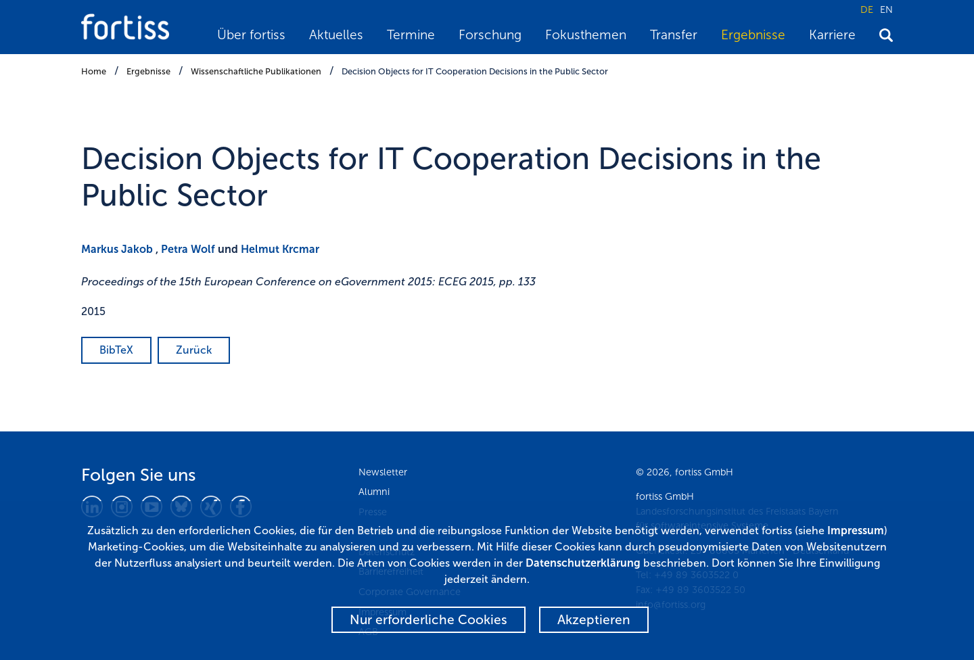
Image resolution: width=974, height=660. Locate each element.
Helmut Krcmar (280, 249)
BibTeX (116, 350)
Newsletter (382, 472)
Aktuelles (336, 35)
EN (886, 9)
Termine (411, 35)
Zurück (194, 350)
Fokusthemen (585, 35)
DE (866, 9)
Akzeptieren (593, 620)
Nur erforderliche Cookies (428, 620)
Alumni (374, 492)
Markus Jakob (117, 249)
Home (93, 71)
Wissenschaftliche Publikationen (256, 71)
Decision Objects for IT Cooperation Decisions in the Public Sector (475, 71)
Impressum (855, 530)
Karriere (832, 35)
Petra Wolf (188, 249)
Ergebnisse (753, 35)
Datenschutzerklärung (583, 563)
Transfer (673, 35)
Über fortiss (251, 35)
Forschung (490, 35)
